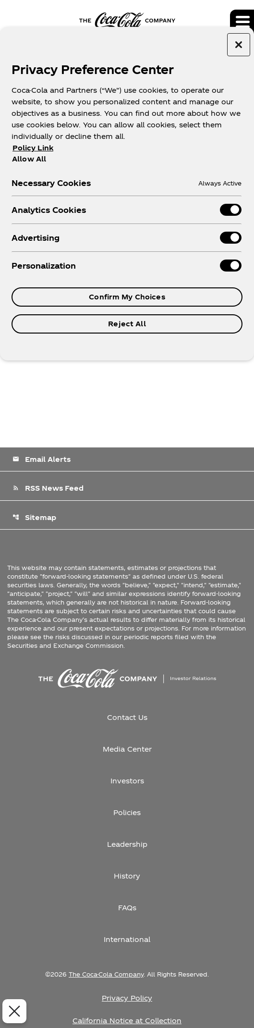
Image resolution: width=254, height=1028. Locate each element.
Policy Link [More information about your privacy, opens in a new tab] (32, 148)
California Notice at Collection (127, 1020)
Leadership (127, 844)
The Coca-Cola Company (106, 974)
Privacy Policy (127, 998)
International (127, 939)
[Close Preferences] (13, 1011)
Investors (127, 781)
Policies (127, 812)
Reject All (126, 324)
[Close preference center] (238, 44)
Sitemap (34, 517)
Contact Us (127, 717)
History (127, 876)
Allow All (29, 158)
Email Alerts (41, 459)
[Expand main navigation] (242, 22)
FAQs (127, 908)
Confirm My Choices (127, 297)
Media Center (127, 749)
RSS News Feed (48, 488)
